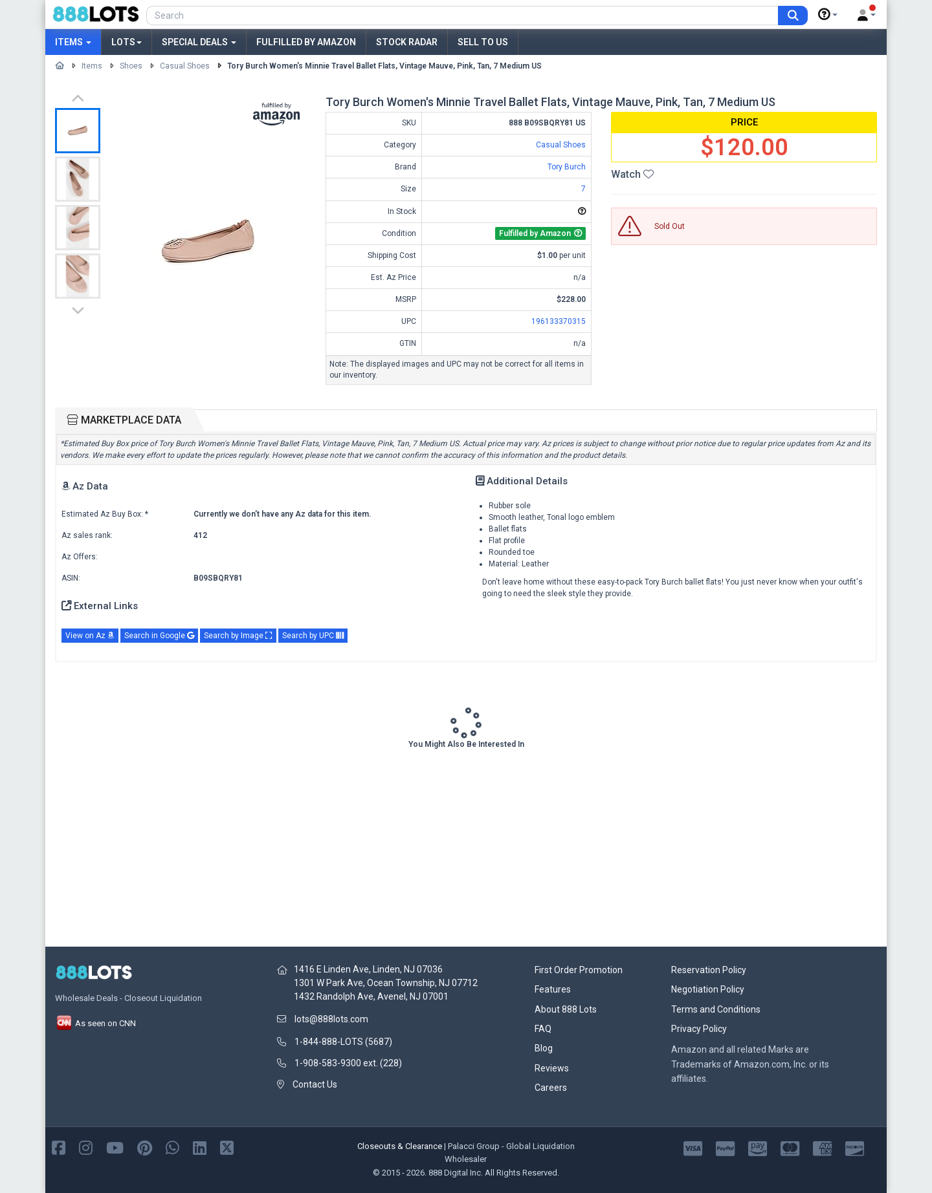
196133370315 (558, 321)
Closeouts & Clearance (399, 1146)
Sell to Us (483, 42)
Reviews (552, 1068)
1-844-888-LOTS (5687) (343, 1042)
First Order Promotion (579, 970)
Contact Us (315, 1084)
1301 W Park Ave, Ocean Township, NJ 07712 (386, 983)
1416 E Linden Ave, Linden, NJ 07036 (368, 969)
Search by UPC (313, 635)
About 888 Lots (566, 1009)
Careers (551, 1087)
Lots (126, 42)
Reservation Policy (708, 970)
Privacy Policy (699, 1029)
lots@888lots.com (331, 1019)
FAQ (543, 1029)
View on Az (90, 635)
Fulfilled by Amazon (306, 42)
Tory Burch (567, 166)
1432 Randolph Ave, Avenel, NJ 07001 (371, 996)
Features (553, 989)
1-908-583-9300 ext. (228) (348, 1063)
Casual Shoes (185, 65)
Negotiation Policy (707, 989)
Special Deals (199, 42)
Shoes (131, 65)
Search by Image (238, 635)
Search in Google (159, 635)
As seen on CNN (95, 1023)
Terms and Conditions (715, 1009)
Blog (544, 1048)
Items (73, 42)
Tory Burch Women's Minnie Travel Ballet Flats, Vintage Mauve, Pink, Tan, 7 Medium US (384, 65)
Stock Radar (407, 42)
